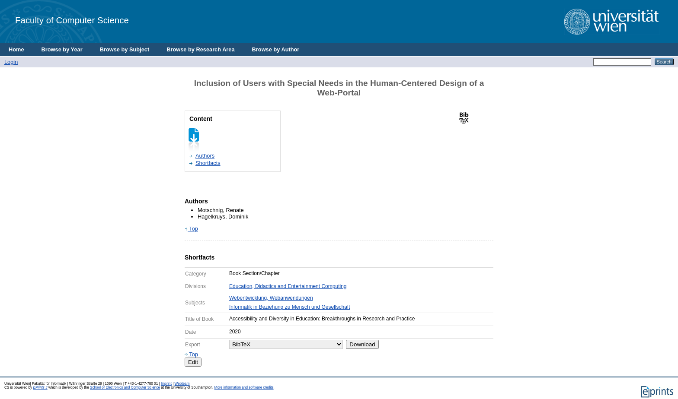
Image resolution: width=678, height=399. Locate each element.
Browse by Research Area (200, 49)
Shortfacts (208, 163)
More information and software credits (244, 388)
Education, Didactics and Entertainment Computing (287, 286)
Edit (193, 362)
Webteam (182, 384)
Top (191, 228)
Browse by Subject (125, 49)
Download (362, 344)
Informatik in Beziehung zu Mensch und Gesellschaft (289, 307)
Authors (204, 155)
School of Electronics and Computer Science (125, 388)
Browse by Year (62, 49)
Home (16, 49)
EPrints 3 (40, 388)
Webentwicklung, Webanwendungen (271, 298)
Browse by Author (276, 49)
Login (11, 62)
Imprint (166, 384)
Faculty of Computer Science (72, 20)
